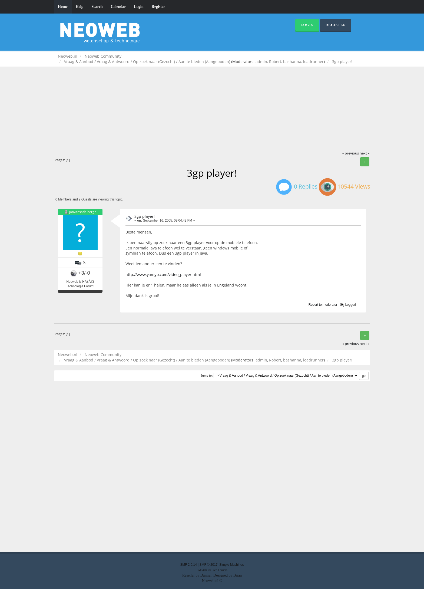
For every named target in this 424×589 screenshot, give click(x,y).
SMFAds (202, 570)
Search (97, 7)
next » (364, 153)
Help (80, 7)
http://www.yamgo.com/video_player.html (163, 274)
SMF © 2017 (209, 565)
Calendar (118, 7)
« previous (350, 153)
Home (63, 7)
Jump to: (206, 375)
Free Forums (219, 570)
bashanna (292, 61)
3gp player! (144, 216)
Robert (275, 61)
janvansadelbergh (82, 211)
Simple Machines (231, 565)
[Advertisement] (212, 110)
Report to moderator (323, 305)
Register (158, 7)
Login (139, 7)
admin (261, 61)
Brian (237, 575)
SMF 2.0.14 (188, 565)
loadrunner (313, 61)
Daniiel (205, 575)
